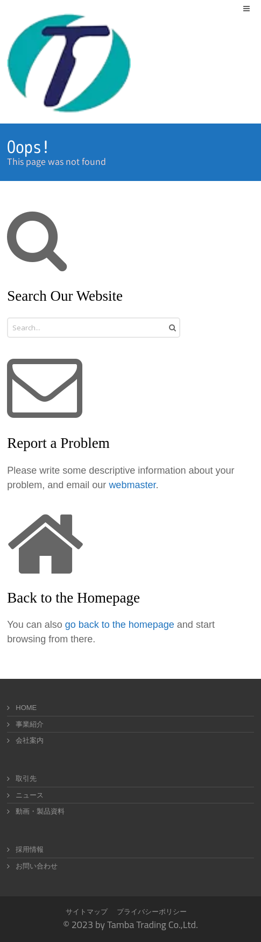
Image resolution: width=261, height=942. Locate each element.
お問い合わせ (37, 866)
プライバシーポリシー (152, 912)
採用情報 (30, 849)
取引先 (26, 778)
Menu (253, 8)
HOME (26, 708)
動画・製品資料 (40, 811)
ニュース (30, 795)
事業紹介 (30, 724)
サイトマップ (87, 912)
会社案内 (30, 740)
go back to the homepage (119, 624)
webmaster (132, 485)
